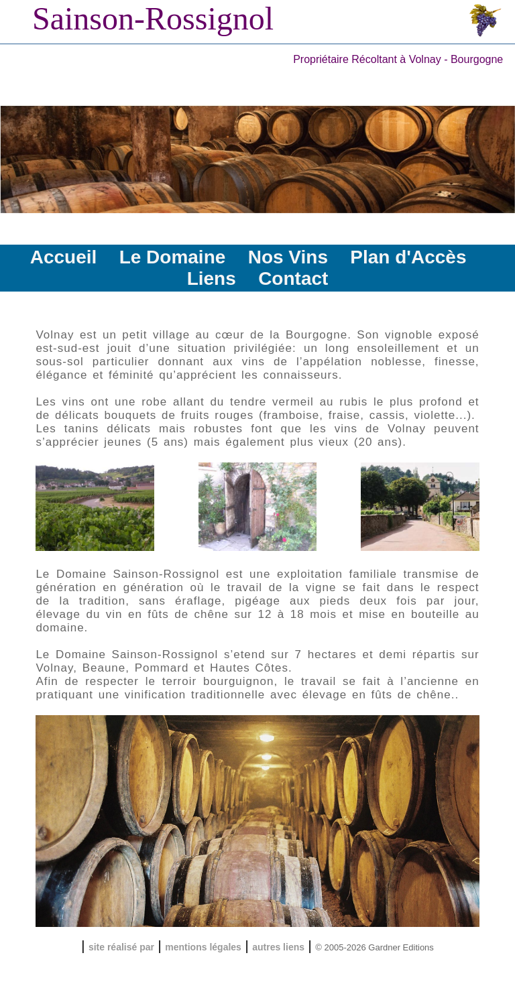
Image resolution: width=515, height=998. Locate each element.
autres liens (278, 947)
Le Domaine (172, 257)
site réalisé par (121, 947)
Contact (293, 278)
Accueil (63, 257)
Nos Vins (288, 257)
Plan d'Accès (408, 257)
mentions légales (203, 947)
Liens (211, 278)
